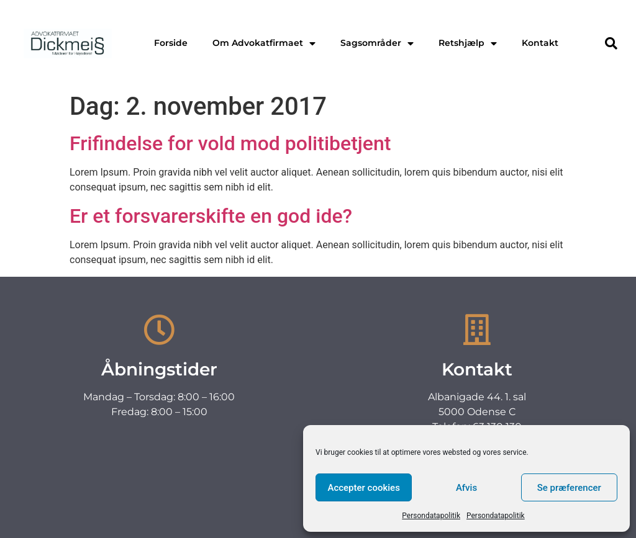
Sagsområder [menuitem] (377, 42)
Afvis (466, 487)
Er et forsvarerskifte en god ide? (211, 216)
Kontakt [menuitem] (540, 42)
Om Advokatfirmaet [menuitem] (264, 42)
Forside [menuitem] (171, 42)
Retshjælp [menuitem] (467, 42)
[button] (611, 43)
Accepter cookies (363, 487)
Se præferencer (569, 487)
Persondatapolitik (431, 515)
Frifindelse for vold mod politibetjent (230, 143)
